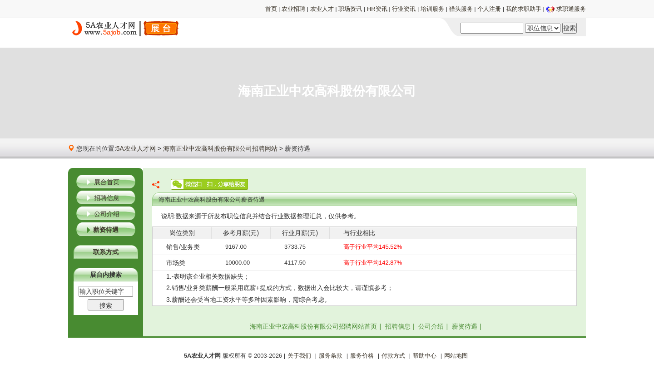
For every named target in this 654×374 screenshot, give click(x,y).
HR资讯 (377, 8)
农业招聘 (293, 8)
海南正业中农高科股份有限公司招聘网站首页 (313, 326)
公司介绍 (106, 213)
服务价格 (362, 355)
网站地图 (456, 355)
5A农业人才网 (136, 148)
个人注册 (489, 8)
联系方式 (106, 252)
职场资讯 (350, 8)
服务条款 (330, 355)
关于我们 (299, 355)
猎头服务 (461, 8)
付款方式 (393, 355)
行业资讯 (404, 8)
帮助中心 (424, 355)
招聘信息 (106, 198)
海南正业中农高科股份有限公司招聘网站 (220, 148)
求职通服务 (571, 8)
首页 (271, 8)
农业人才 (322, 8)
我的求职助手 (523, 8)
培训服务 (432, 8)
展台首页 (106, 182)
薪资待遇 (106, 229)
